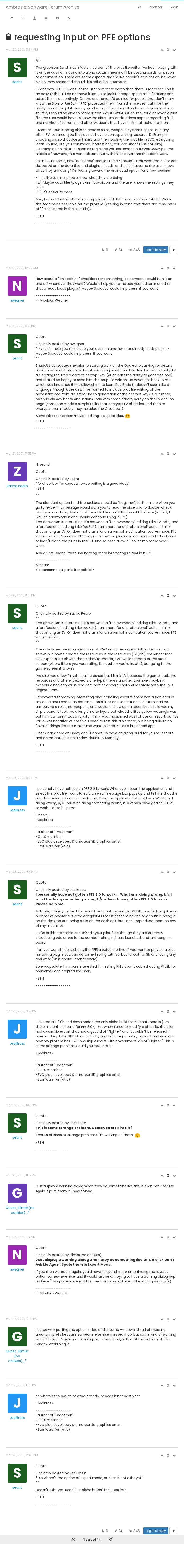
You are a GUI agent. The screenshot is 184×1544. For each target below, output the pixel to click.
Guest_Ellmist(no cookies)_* (20, 1210)
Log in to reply (156, 250)
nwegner (17, 300)
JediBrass (17, 810)
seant (17, 82)
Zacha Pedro (17, 486)
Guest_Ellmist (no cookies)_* (17, 1356)
